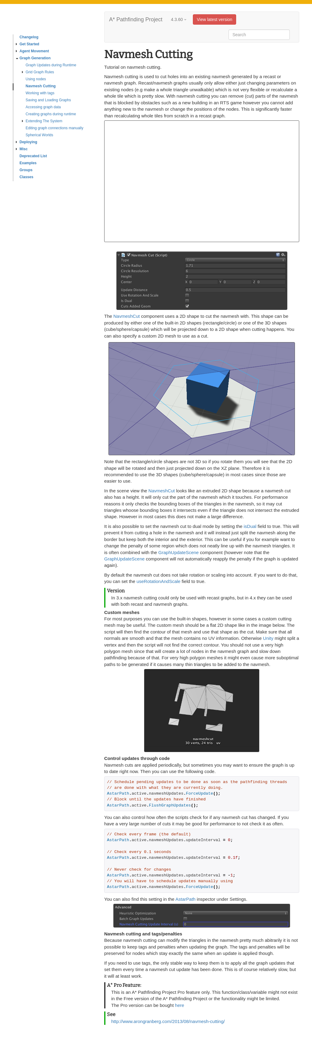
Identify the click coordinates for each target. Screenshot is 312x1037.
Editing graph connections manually (54, 128)
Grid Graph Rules (38, 72)
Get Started (27, 44)
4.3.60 (178, 19)
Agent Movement (32, 51)
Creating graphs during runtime (51, 114)
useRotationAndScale (158, 581)
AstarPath (186, 899)
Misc (22, 149)
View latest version (214, 19)
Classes (26, 177)
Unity (268, 638)
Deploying (26, 142)
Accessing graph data (43, 107)
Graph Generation (33, 58)
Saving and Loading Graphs (48, 100)
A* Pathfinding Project (135, 19)
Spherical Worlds (39, 135)
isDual (250, 526)
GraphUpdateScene (178, 552)
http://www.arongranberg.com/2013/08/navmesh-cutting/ (168, 1021)
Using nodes (36, 79)
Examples (28, 163)
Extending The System (42, 121)
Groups (26, 170)
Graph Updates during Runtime (51, 65)
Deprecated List (33, 156)
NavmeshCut (126, 316)
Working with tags (40, 93)
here (179, 1005)
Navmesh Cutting (41, 86)
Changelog (29, 37)
